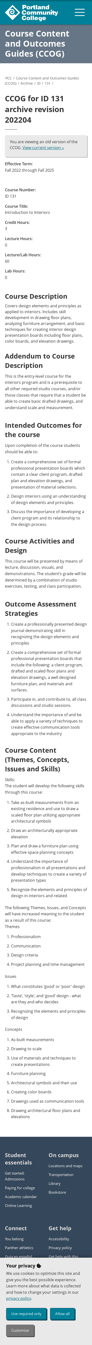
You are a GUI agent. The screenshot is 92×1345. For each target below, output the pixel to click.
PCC (8, 78)
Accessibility (59, 1238)
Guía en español (18, 1256)
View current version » (43, 147)
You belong (14, 1238)
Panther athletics (19, 1247)
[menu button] (80, 12)
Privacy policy (60, 1247)
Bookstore (57, 1192)
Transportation (61, 1174)
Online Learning (18, 1205)
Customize (20, 1330)
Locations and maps (65, 1165)
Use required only (26, 1313)
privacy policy (18, 1298)
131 (48, 83)
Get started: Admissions (15, 1176)
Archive (27, 83)
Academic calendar (21, 1196)
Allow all (62, 1313)
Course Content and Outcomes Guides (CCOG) (37, 43)
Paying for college (20, 1187)
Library (55, 1183)
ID (38, 83)
